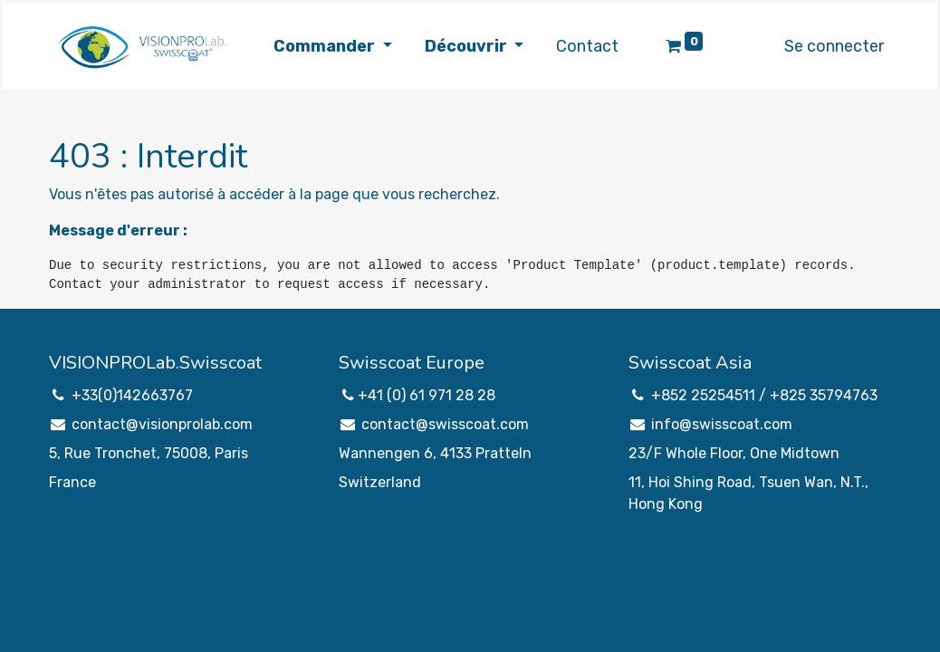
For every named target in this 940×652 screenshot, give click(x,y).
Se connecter (834, 46)
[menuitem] (587, 46)
